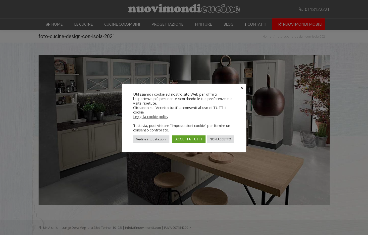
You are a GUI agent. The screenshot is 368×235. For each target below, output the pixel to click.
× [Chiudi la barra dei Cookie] (242, 88)
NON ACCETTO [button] (220, 139)
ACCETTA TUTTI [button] (188, 139)
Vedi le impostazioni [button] (151, 139)
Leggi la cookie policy (150, 116)
